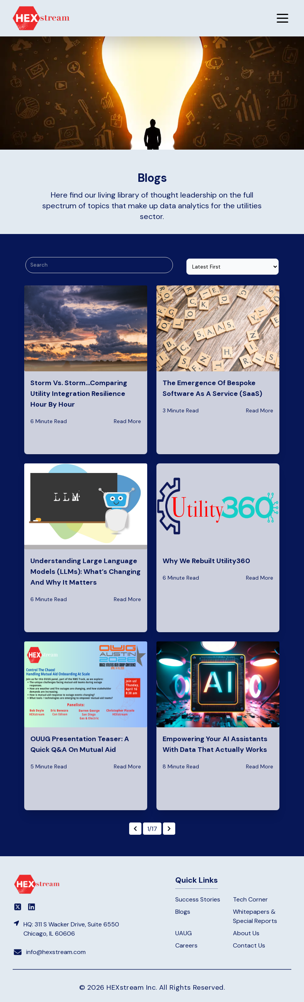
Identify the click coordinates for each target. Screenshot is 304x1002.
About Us (246, 933)
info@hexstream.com (56, 952)
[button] (282, 18)
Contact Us (249, 945)
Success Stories (197, 899)
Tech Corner (250, 899)
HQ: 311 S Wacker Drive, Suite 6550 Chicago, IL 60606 (71, 929)
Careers (186, 945)
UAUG (183, 933)
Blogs (182, 912)
